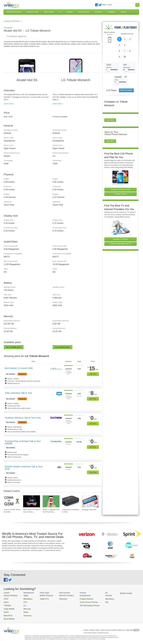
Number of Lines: (127, 34)
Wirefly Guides (112, 593)
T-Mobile (7, 604)
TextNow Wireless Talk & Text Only (23, 418)
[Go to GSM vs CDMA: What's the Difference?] (12, 501)
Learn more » (9, 104)
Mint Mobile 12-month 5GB (19, 368)
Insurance (98, 12)
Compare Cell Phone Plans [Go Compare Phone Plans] (120, 175)
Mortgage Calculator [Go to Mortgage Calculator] (89, 509)
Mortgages (111, 12)
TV (60, 12)
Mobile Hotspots (42, 595)
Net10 (6, 609)
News (104, 5)
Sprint (6, 601)
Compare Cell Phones (12, 21)
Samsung (24, 612)
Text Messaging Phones (80, 604)
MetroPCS (7, 612)
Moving (123, 12)
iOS (95, 601)
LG (22, 604)
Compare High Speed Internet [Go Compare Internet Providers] (120, 229)
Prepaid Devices (77, 598)
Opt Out (136, 626)
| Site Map (129, 626)
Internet (70, 12)
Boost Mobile (8, 615)
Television (57, 598)
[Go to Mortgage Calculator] (90, 501)
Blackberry (97, 598)
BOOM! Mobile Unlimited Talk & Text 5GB (24, 467)
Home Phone (49, 12)
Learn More (110, 106)
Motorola (24, 607)
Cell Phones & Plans (13, 12)
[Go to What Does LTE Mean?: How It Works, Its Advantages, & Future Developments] (31, 501)
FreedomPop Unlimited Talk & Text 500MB (23, 442)
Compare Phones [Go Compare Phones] (120, 179)
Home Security (83, 12)
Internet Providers (60, 595)
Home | (86, 626)
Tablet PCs (41, 598)
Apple (23, 595)
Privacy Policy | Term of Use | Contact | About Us (107, 626)
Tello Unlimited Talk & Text (18, 393)
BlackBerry (24, 598)
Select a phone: (109, 33)
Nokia (23, 609)
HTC (22, 601)
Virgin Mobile (8, 607)
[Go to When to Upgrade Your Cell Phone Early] (51, 501)
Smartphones (76, 595)
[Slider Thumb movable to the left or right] (108, 56)
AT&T (5, 598)
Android (96, 595)
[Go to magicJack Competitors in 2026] (70, 501)
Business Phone (33, 12)
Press (109, 5)
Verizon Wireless (9, 595)
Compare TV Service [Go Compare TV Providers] (120, 225)
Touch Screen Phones (79, 601)
